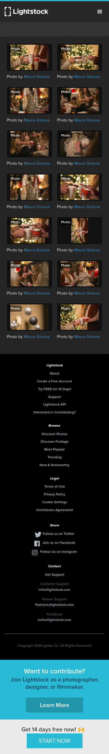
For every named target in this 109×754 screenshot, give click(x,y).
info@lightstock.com (54, 589)
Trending (55, 457)
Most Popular (54, 449)
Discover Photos (54, 434)
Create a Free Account (54, 381)
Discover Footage (55, 441)
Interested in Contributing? (54, 412)
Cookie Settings (54, 502)
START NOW (55, 740)
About (54, 373)
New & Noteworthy (54, 465)
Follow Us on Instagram (58, 551)
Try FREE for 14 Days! (54, 389)
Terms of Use (54, 486)
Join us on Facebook (58, 542)
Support (54, 396)
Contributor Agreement (54, 510)
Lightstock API (54, 404)
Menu (99, 11)
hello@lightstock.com (54, 619)
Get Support (54, 574)
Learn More (54, 705)
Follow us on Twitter (58, 533)
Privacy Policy (54, 494)
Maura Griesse (37, 77)
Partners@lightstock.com (54, 604)
